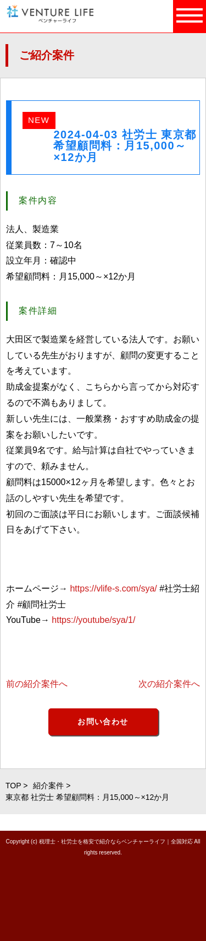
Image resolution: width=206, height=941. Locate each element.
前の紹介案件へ (37, 684)
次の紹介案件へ (169, 684)
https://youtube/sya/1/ (93, 620)
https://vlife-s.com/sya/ (113, 588)
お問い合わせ (102, 721)
